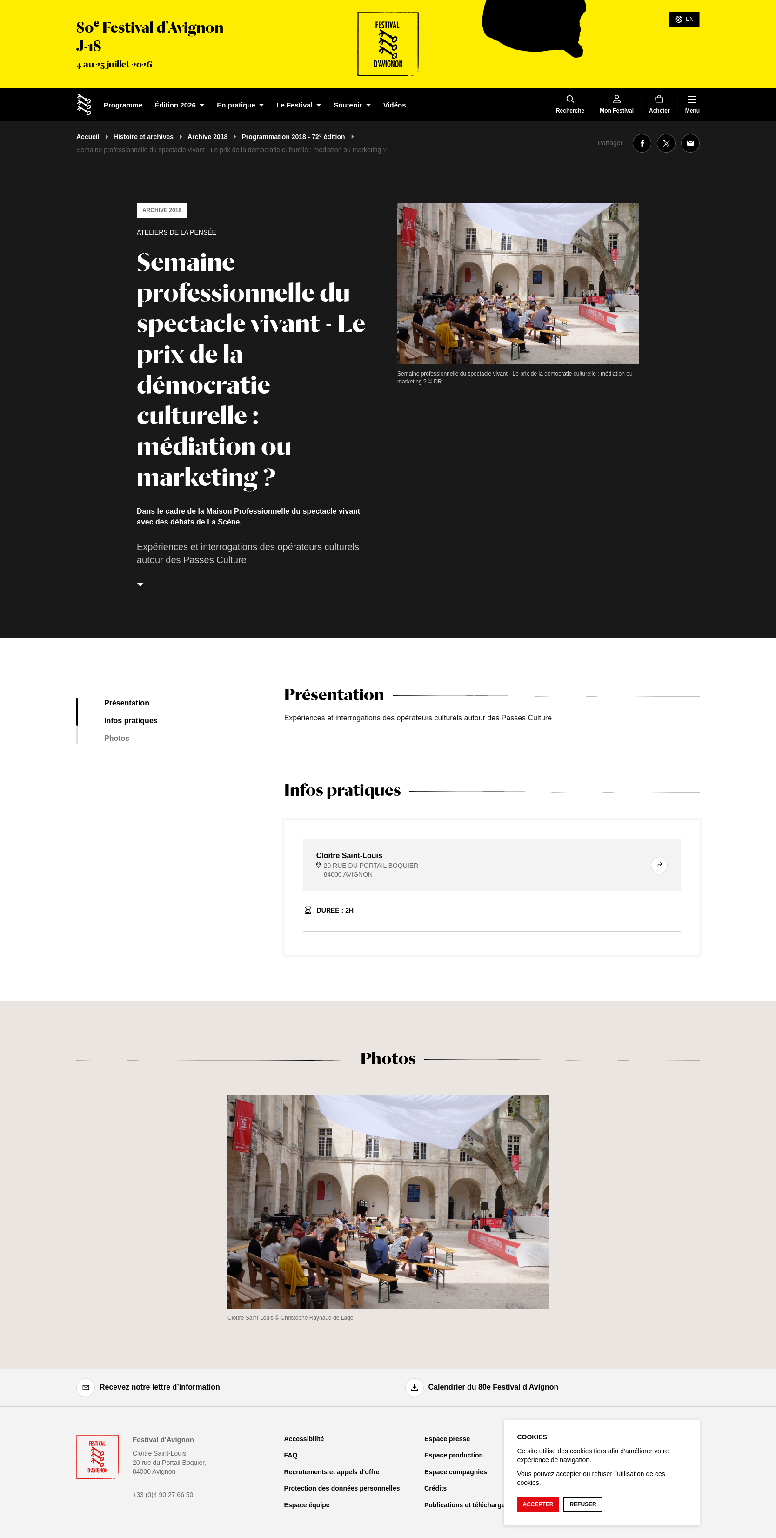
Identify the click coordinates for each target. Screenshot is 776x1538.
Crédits (435, 1488)
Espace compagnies (455, 1472)
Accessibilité (304, 1439)
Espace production (453, 1455)
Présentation (126, 703)
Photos (116, 738)
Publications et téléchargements (474, 1505)
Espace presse (447, 1439)
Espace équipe (307, 1505)
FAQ (291, 1455)
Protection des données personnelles (342, 1488)
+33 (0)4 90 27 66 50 (163, 1494)
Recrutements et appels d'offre (332, 1472)
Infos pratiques (131, 721)
